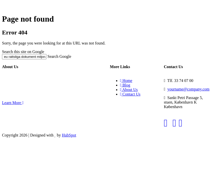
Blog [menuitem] (125, 85)
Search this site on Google (23, 52)
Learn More (13, 103)
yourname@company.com (188, 89)
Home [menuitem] (126, 80)
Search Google (59, 56)
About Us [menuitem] (129, 89)
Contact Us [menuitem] (130, 94)
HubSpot (69, 135)
